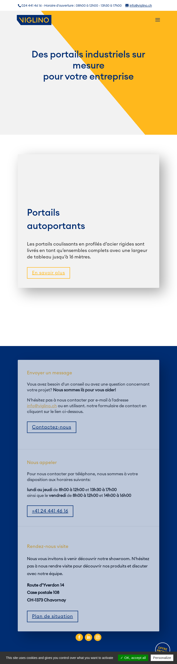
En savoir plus (48, 273)
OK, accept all (133, 658)
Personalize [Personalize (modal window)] (162, 658)
